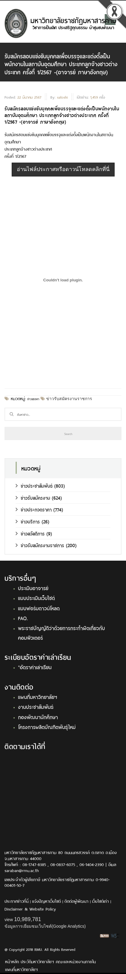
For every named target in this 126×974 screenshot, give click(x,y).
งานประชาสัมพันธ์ (35, 706)
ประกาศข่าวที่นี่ (16, 901)
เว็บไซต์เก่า (100, 901)
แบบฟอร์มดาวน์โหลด (39, 607)
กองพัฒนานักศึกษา (38, 716)
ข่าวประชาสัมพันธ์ (34, 485)
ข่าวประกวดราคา (34, 509)
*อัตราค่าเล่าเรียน (35, 666)
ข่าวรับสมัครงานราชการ (68, 399)
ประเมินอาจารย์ (33, 587)
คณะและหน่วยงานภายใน (76, 961)
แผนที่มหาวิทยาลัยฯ (37, 696)
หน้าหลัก (12, 961)
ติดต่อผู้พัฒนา (76, 901)
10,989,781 (27, 919)
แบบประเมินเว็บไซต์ (36, 597)
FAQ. (23, 617)
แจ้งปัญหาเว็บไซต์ (46, 901)
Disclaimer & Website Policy (30, 908)
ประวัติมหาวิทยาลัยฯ (37, 961)
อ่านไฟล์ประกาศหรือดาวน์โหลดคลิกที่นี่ (63, 169)
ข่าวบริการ (28, 521)
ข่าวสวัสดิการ (30, 533)
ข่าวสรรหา (33, 398)
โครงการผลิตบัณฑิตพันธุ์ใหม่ (47, 726)
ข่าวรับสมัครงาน (33, 497)
